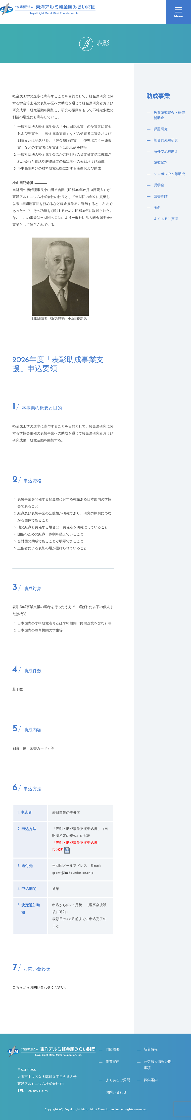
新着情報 (151, 1050)
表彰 (157, 208)
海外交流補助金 (166, 152)
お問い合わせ (116, 1092)
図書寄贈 (161, 196)
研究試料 (161, 163)
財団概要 (113, 1050)
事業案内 (113, 1062)
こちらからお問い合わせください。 (40, 988)
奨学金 (159, 185)
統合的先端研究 (166, 140)
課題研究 (161, 129)
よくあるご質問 (166, 219)
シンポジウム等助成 (169, 174)
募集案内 (151, 1080)
